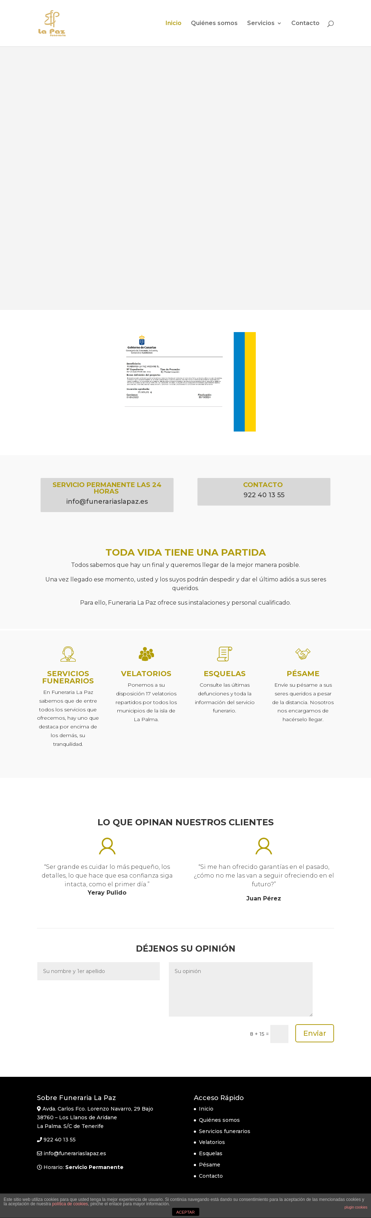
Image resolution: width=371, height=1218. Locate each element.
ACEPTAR (185, 1212)
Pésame (209, 1164)
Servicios (261, 23)
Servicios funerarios (224, 1131)
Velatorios (212, 1142)
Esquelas (210, 1153)
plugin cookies (356, 1207)
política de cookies (70, 1203)
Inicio (174, 23)
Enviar (314, 1033)
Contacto (305, 23)
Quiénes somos (214, 23)
